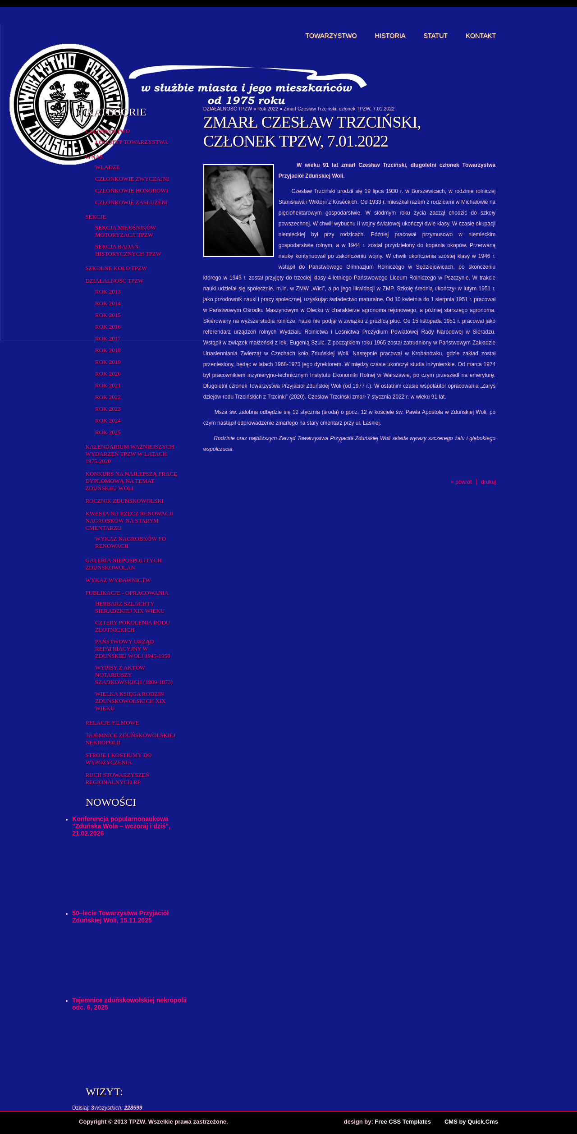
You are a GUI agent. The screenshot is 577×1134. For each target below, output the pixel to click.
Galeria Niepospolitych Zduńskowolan (123, 564)
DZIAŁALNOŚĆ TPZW (114, 280)
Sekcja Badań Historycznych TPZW (128, 250)
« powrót (461, 482)
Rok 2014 (108, 303)
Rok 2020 (108, 373)
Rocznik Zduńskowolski (124, 500)
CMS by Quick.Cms (471, 1121)
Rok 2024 (108, 420)
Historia (390, 35)
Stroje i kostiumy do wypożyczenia (118, 759)
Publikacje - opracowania (127, 592)
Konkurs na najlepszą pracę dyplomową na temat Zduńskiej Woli (131, 480)
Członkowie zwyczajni (132, 178)
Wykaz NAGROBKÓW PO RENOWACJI (130, 542)
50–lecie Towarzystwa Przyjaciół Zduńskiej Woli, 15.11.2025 (120, 916)
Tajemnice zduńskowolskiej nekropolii (130, 739)
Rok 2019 (108, 361)
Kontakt (481, 35)
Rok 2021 (108, 385)
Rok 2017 (108, 338)
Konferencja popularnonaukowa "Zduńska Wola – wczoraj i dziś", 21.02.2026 (121, 826)
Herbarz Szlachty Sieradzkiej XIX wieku (130, 607)
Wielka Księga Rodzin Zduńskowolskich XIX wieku (130, 701)
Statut (435, 35)
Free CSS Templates (403, 1121)
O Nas (94, 156)
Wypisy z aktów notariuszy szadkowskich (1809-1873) (134, 674)
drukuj (488, 482)
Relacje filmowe (112, 722)
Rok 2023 (108, 408)
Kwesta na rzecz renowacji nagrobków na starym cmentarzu (129, 520)
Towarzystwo (331, 35)
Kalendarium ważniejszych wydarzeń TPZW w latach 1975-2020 (129, 453)
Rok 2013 (108, 291)
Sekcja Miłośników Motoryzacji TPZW (125, 231)
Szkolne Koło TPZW (116, 268)
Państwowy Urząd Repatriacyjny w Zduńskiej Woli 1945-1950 (132, 648)
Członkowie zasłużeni (131, 202)
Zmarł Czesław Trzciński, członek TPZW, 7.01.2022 (339, 108)
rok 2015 (108, 315)
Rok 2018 (108, 350)
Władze (107, 167)
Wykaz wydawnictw (118, 580)
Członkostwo (107, 131)
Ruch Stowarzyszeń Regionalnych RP (117, 778)
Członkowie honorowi (131, 190)
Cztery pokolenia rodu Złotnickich (132, 626)
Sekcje (95, 216)
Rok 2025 (108, 432)
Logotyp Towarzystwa (131, 141)
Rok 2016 (108, 326)
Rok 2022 (108, 397)
